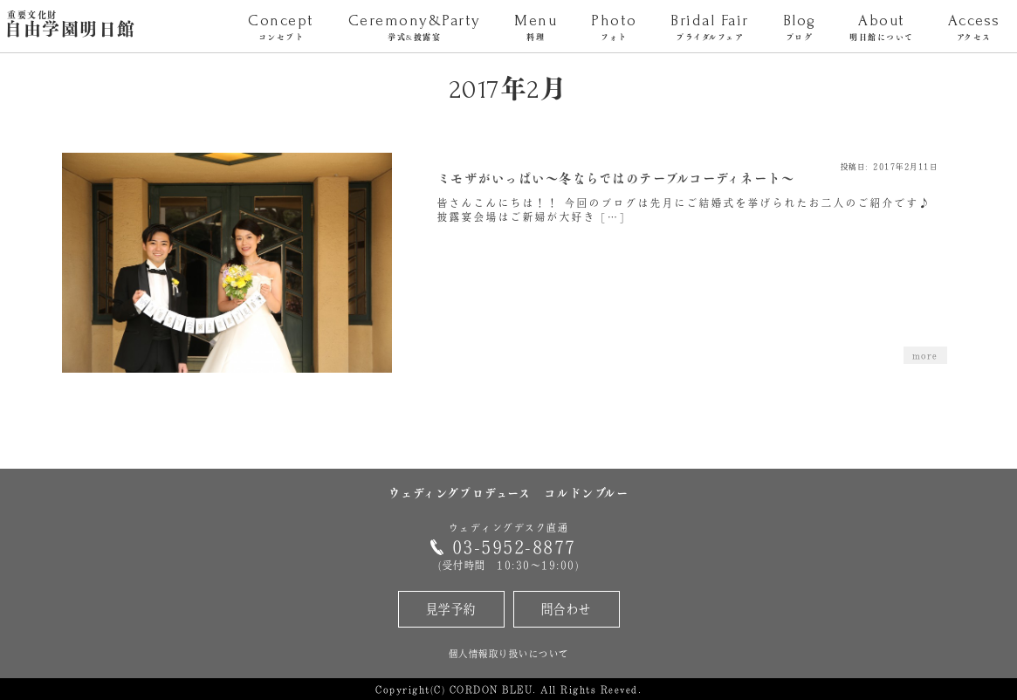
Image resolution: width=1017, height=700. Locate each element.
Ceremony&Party (414, 28)
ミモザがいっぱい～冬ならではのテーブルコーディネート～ (616, 180)
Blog (799, 28)
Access (974, 28)
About (882, 28)
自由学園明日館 (70, 25)
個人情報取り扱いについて (509, 653)
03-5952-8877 (514, 547)
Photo (614, 28)
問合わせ (566, 608)
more (925, 355)
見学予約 (451, 608)
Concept (281, 28)
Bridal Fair (710, 28)
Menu (536, 28)
